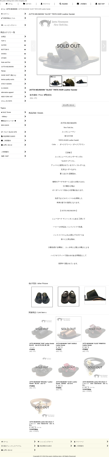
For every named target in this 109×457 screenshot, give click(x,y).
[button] (63, 4)
